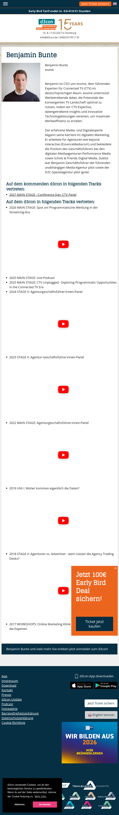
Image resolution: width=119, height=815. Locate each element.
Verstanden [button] (45, 804)
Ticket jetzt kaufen (94, 624)
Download (9, 685)
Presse (6, 695)
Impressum (10, 681)
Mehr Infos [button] (40, 796)
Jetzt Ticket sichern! (95, 4)
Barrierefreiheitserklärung (20, 713)
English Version (101, 715)
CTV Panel (42, 195)
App (4, 676)
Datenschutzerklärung (17, 718)
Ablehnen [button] (19, 804)
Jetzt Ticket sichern (101, 703)
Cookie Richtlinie (13, 723)
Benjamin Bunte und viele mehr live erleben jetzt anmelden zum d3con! (57, 649)
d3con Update (12, 699)
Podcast (7, 704)
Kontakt (7, 690)
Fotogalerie (10, 709)
